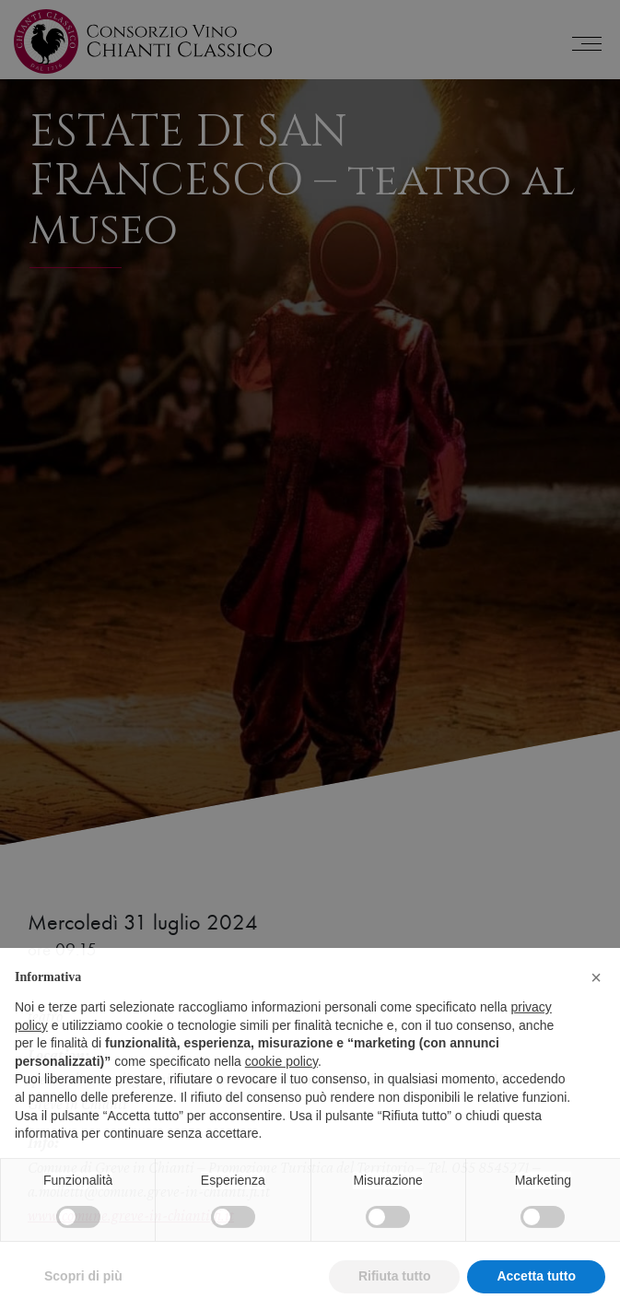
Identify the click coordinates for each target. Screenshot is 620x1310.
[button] (596, 1009)
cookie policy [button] (281, 1093)
